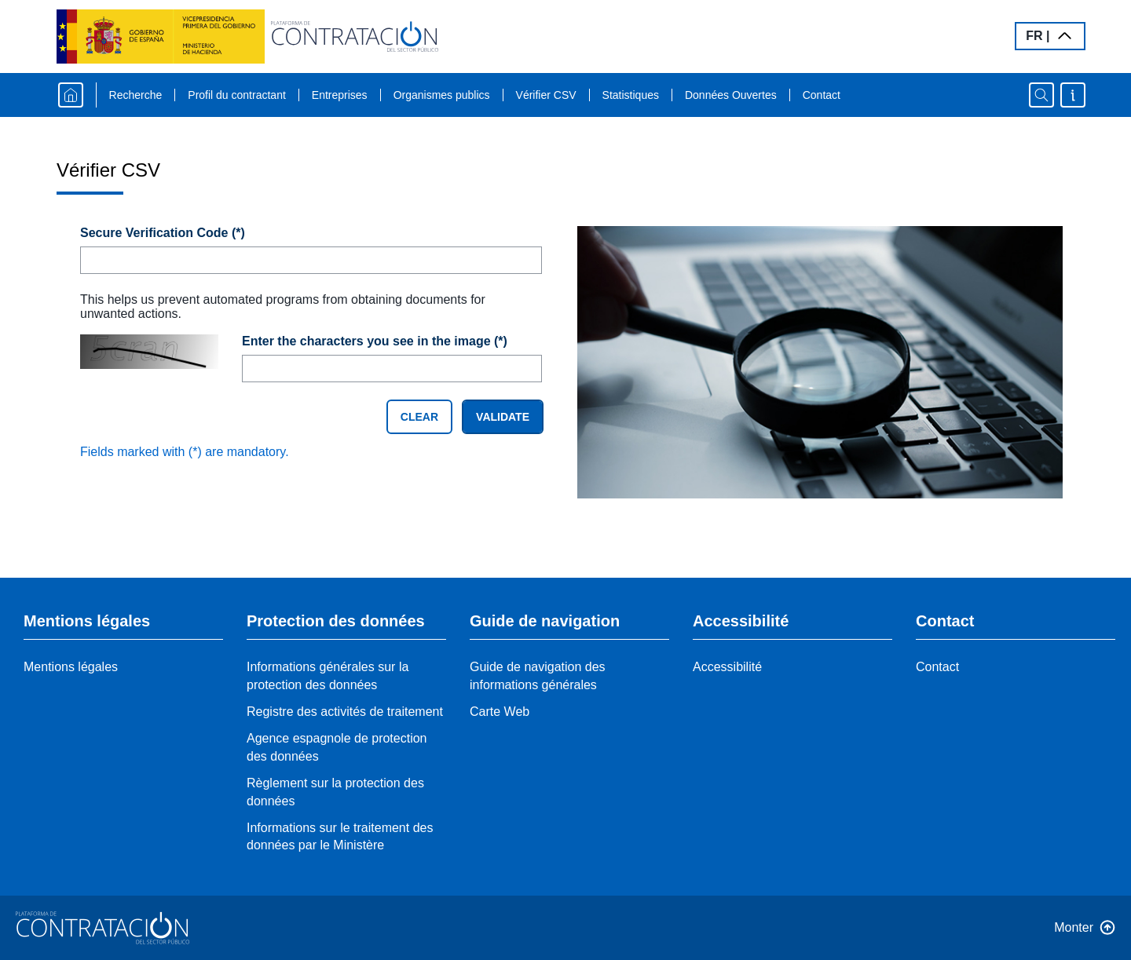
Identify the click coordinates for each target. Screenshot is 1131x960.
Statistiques (630, 95)
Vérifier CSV (546, 95)
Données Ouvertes (731, 95)
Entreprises (340, 95)
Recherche (136, 95)
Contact (821, 95)
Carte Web (499, 711)
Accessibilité (727, 666)
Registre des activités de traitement (345, 711)
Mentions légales (71, 666)
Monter (1073, 927)
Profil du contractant (237, 95)
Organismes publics (441, 95)
